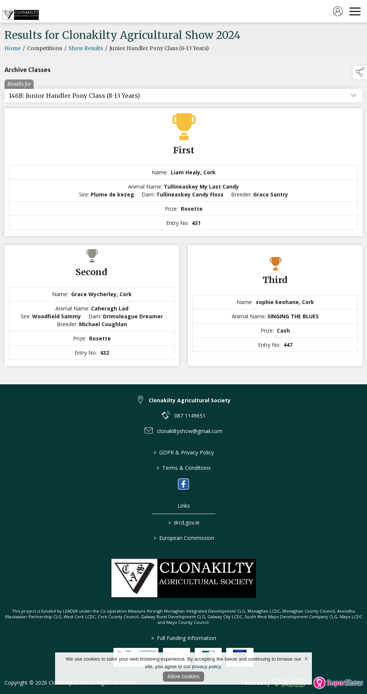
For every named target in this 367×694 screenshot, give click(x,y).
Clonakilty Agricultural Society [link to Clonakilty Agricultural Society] (190, 400)
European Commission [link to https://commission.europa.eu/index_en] (183, 538)
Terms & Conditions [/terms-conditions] (184, 467)
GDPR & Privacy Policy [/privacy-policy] (184, 452)
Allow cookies (184, 676)
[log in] (338, 11)
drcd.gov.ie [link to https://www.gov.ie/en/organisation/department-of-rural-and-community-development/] (183, 522)
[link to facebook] (183, 484)
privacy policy (206, 666)
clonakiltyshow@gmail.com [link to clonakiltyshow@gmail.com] (189, 431)
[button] (360, 72)
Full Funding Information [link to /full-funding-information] (183, 638)
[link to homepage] (20, 11)
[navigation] (355, 11)
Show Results (86, 56)
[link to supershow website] (338, 683)
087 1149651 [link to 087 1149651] (190, 415)
